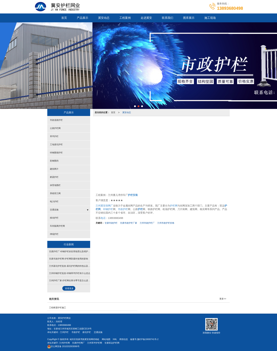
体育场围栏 (55, 185)
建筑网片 (54, 169)
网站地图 (106, 339)
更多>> (222, 299)
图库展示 (188, 17)
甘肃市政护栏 (111, 223)
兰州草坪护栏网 (94, 343)
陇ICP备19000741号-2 (148, 339)
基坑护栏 (86, 332)
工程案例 (125, 17)
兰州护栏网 (64, 343)
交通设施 (54, 209)
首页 (64, 17)
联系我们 (167, 17)
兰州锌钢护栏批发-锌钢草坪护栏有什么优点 (69, 273)
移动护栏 (54, 218)
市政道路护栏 (56, 120)
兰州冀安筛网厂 (104, 205)
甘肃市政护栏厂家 (128, 223)
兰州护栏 (64, 332)
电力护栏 (54, 201)
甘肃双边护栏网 (111, 343)
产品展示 (82, 17)
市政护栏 (123, 209)
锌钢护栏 (108, 209)
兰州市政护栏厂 (147, 223)
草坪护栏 (54, 136)
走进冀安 (146, 17)
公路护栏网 (55, 128)
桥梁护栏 (54, 177)
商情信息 (123, 339)
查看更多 (69, 288)
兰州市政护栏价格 (165, 223)
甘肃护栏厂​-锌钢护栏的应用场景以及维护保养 (70, 251)
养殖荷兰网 (55, 193)
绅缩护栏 (54, 234)
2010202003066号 (63, 346)
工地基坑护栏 (56, 144)
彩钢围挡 (54, 161)
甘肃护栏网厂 (78, 343)
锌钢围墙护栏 (56, 152)
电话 (103, 218)
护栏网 (173, 205)
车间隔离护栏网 (57, 226)
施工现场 (210, 17)
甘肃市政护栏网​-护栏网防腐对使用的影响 (68, 258)
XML (115, 339)
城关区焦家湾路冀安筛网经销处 (84, 339)
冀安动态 (103, 17)
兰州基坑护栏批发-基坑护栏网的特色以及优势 (70, 266)
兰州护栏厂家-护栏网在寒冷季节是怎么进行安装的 (73, 280)
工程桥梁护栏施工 (57, 307)
